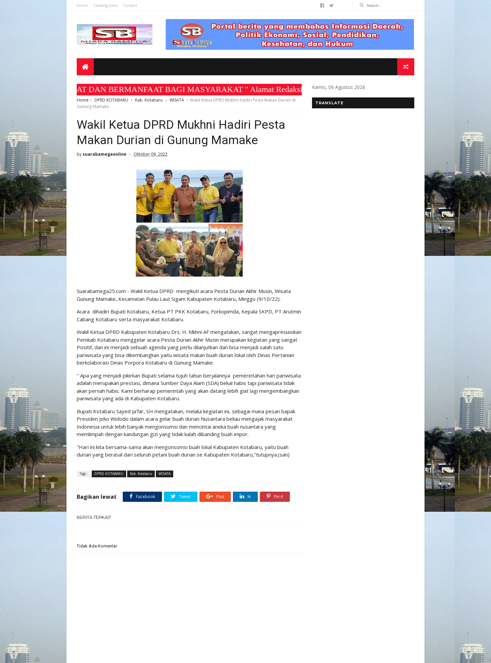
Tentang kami (105, 5)
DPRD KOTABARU (111, 100)
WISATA (176, 100)
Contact (130, 5)
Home (82, 5)
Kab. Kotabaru (149, 100)
